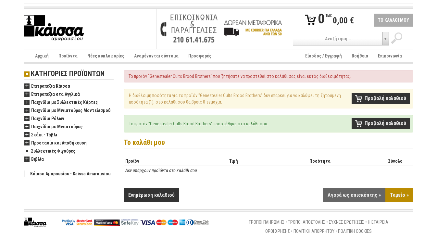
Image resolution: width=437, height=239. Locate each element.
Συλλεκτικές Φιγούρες (49, 151)
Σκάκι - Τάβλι (40, 135)
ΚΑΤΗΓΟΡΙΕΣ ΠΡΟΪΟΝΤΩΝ (68, 74)
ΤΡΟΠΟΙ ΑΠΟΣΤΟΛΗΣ (306, 222)
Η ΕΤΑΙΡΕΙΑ (378, 222)
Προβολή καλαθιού (385, 98)
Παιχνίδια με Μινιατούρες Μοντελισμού (67, 111)
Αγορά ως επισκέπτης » (354, 195)
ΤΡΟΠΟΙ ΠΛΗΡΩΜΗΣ (266, 222)
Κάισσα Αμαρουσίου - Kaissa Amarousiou (70, 173)
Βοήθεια (360, 55)
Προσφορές (199, 55)
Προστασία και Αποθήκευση (55, 143)
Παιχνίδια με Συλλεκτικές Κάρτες (61, 103)
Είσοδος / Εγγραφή (323, 55)
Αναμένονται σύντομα (156, 55)
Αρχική (42, 55)
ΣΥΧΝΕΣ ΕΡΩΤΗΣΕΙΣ (346, 222)
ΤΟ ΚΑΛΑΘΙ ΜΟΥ (393, 20)
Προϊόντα (68, 55)
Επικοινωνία (390, 55)
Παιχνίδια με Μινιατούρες (53, 127)
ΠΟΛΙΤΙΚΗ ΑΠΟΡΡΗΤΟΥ (313, 231)
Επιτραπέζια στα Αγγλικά (52, 94)
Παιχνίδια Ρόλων (44, 119)
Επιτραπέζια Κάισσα (47, 86)
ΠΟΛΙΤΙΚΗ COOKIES (355, 231)
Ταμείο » (399, 195)
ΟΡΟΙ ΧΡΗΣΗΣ (277, 231)
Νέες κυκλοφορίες (105, 55)
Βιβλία (34, 159)
